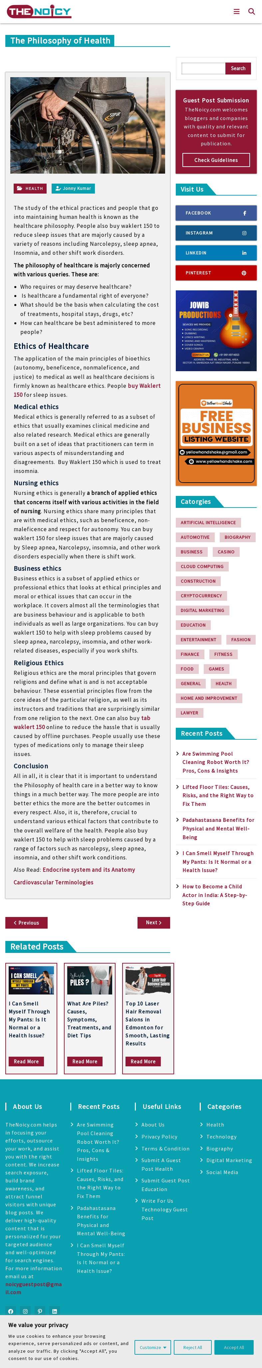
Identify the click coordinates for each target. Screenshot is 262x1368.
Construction (198, 581)
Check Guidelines (216, 160)
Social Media (222, 1172)
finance (190, 654)
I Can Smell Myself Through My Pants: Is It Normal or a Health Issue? (29, 1019)
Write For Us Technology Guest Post (164, 1209)
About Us (153, 1124)
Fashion (241, 640)
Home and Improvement (209, 698)
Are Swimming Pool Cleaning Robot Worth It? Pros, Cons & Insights (215, 762)
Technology (221, 1136)
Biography (238, 537)
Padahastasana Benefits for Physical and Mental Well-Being (218, 828)
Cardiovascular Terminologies (54, 882)
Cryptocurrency (201, 596)
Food (187, 669)
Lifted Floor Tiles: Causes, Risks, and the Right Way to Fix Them (218, 795)
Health (34, 188)
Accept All (234, 1347)
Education (193, 625)
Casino (226, 552)
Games (216, 669)
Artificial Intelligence (208, 523)
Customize (150, 1347)
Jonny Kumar (73, 188)
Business (192, 552)
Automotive (195, 537)
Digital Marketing (202, 610)
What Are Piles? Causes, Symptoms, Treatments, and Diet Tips (89, 1019)
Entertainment (198, 640)
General (191, 683)
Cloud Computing (202, 566)
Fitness (223, 654)
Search (238, 68)
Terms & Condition (165, 1148)
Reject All (192, 1347)
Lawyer (189, 713)
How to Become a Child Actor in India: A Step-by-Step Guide (214, 895)
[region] (131, 1341)
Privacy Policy (159, 1136)
